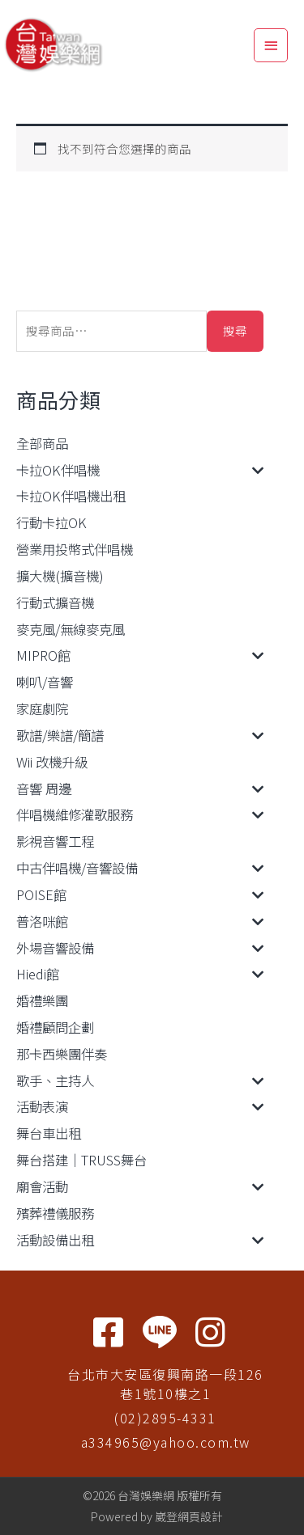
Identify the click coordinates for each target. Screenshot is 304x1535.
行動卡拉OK (51, 522)
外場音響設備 (55, 948)
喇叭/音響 (44, 681)
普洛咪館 (42, 921)
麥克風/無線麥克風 (70, 629)
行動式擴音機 (55, 602)
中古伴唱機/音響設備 (77, 867)
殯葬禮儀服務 (55, 1213)
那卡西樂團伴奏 (61, 1054)
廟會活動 (42, 1186)
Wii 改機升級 (52, 762)
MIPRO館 (43, 655)
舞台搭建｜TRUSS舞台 (81, 1159)
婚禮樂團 (42, 1000)
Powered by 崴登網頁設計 (157, 1516)
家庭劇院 (42, 708)
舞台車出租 (48, 1133)
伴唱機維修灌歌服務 (74, 814)
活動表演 (42, 1106)
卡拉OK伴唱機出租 (71, 495)
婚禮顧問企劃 (55, 1027)
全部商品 (42, 443)
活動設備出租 (55, 1240)
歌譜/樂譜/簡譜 (60, 735)
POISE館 (41, 894)
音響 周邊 (43, 788)
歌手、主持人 (55, 1080)
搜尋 (235, 330)
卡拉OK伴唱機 (58, 470)
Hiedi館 (37, 973)
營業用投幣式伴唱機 (74, 549)
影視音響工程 (55, 841)
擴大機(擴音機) (60, 576)
